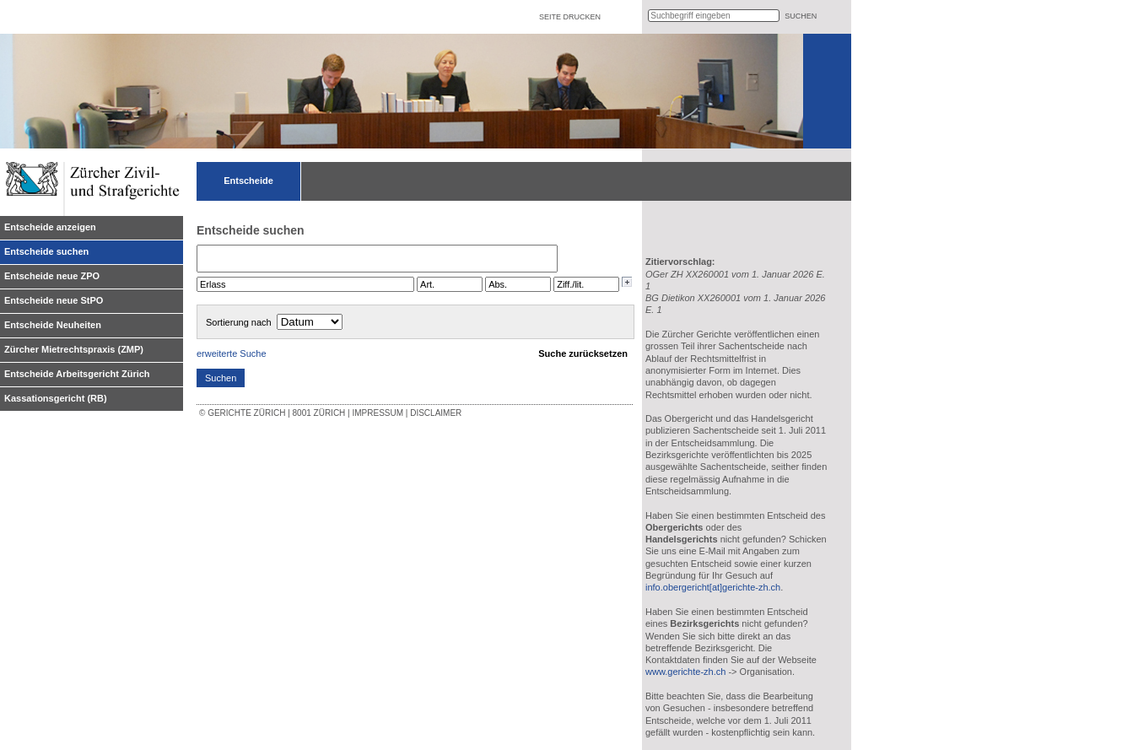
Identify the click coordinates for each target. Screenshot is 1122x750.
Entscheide (248, 180)
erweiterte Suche (232, 353)
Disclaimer (435, 413)
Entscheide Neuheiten (52, 325)
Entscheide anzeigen (50, 227)
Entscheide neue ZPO (52, 276)
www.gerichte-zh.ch (685, 671)
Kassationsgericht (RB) (55, 398)
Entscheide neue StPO (53, 300)
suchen (801, 16)
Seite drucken (570, 17)
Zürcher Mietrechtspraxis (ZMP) (73, 349)
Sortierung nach (239, 322)
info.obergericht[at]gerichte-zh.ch (712, 587)
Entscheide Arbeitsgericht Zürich (77, 374)
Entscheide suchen (46, 251)
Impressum (377, 413)
